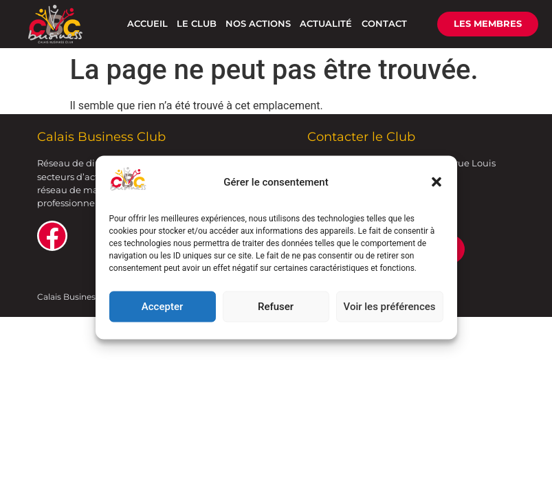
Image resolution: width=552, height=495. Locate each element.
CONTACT (384, 24)
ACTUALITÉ (326, 24)
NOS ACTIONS (258, 24)
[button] (436, 182)
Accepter (162, 306)
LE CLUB (197, 24)
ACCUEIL (147, 24)
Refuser (276, 306)
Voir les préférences (390, 306)
